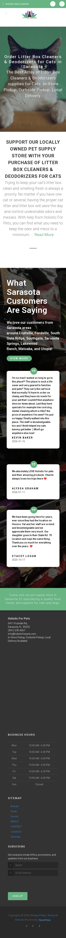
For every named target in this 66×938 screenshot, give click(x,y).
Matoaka (25, 349)
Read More (44, 234)
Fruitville (26, 333)
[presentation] (26, 882)
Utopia (46, 349)
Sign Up (17, 895)
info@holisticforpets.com (22, 633)
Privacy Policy (38, 915)
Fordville (42, 333)
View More (19, 358)
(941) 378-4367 (16, 630)
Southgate (34, 338)
